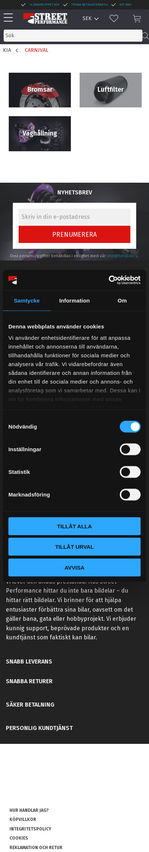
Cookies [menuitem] (18, 838)
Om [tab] (122, 300)
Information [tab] (74, 300)
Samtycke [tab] (27, 300)
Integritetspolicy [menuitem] (30, 829)
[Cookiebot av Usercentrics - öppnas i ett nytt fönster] (109, 280)
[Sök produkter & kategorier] (73, 36)
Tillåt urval (74, 547)
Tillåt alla (74, 526)
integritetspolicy (122, 256)
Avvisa (75, 567)
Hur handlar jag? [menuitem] (29, 810)
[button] (10, 18)
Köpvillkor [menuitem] (22, 819)
